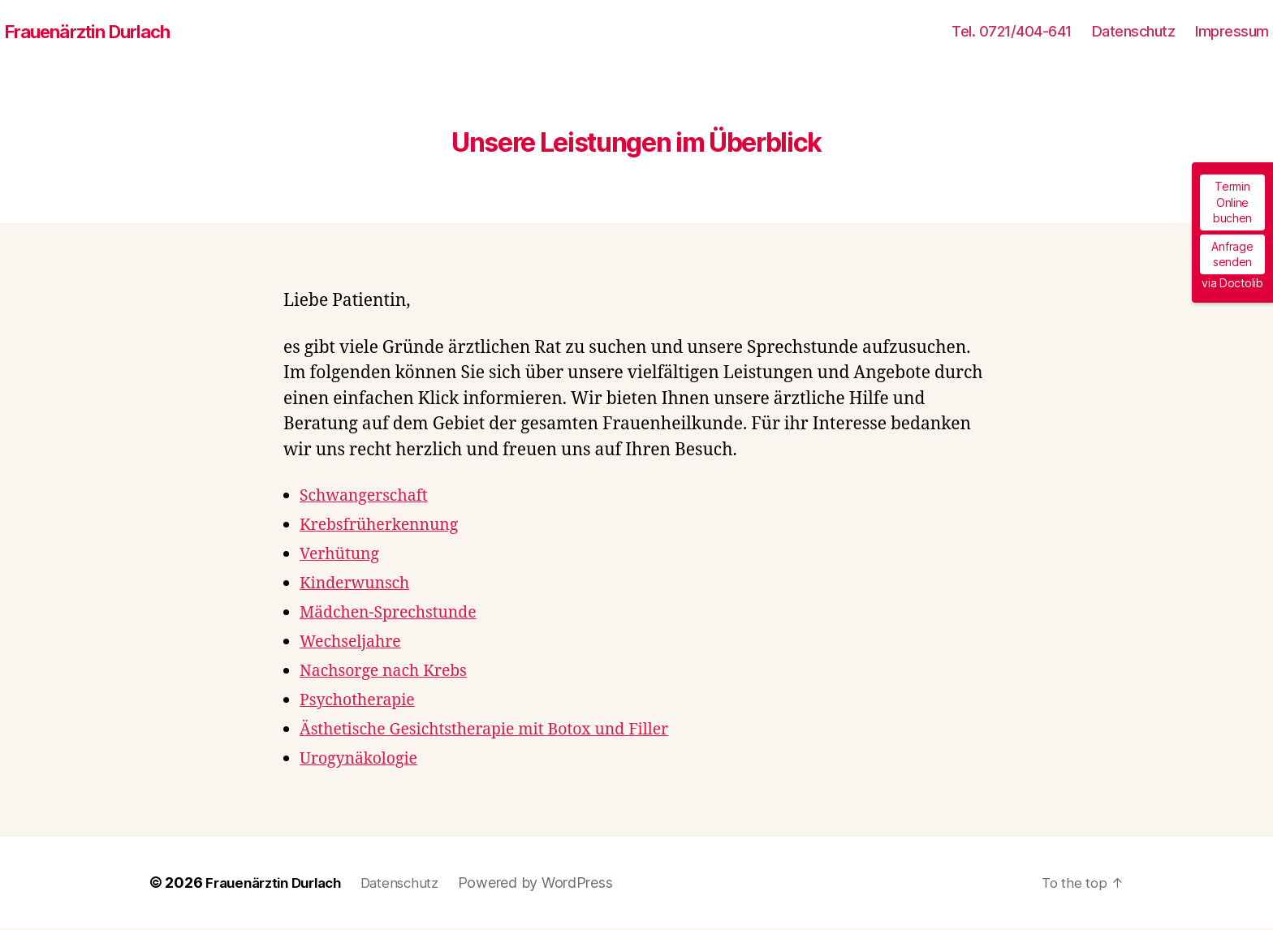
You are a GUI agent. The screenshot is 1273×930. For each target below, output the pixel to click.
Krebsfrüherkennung (386, 526)
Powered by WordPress (554, 884)
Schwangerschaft (369, 497)
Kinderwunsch (359, 585)
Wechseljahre (354, 643)
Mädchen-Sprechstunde (395, 614)
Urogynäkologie (363, 760)
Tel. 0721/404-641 (1012, 32)
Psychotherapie (362, 702)
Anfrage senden (1232, 254)
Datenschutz (1134, 32)
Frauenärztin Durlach (95, 32)
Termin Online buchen (1232, 202)
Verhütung (343, 555)
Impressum (1232, 32)
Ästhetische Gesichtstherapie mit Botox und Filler (499, 731)
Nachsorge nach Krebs (390, 672)
